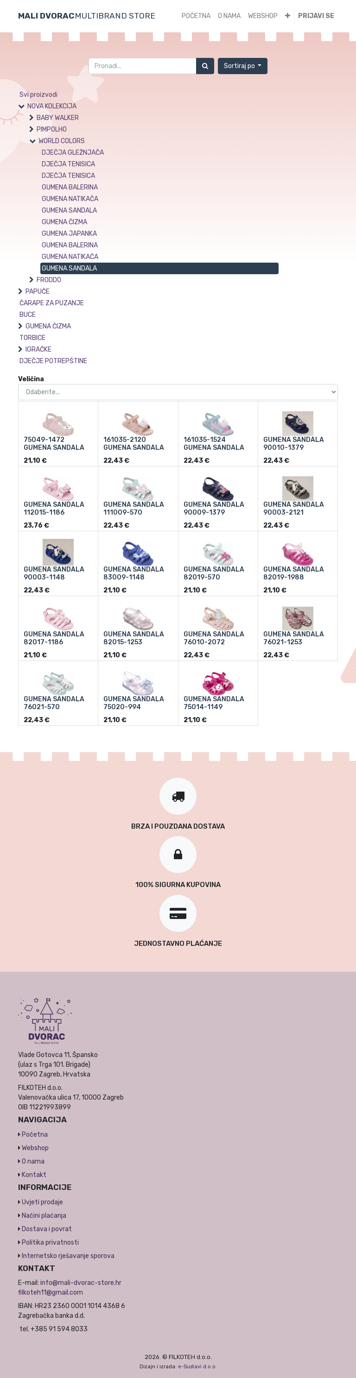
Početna (35, 1135)
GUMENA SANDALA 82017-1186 (54, 638)
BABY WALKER (58, 118)
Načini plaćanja (44, 1216)
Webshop (35, 1148)
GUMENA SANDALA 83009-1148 (133, 573)
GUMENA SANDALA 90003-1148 (54, 573)
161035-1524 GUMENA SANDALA (214, 444)
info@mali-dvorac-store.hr (80, 1283)
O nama (33, 1161)
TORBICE (32, 338)
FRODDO (49, 280)
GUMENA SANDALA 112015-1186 (54, 508)
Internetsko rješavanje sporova (68, 1256)
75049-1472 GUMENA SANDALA (54, 444)
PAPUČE (37, 292)
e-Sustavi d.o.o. (197, 1367)
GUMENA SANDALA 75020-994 (133, 703)
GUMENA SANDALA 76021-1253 (293, 638)
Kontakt (34, 1175)
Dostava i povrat (47, 1229)
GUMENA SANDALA (69, 210)
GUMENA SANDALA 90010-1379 (293, 444)
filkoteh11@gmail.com (50, 1292)
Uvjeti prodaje (42, 1202)
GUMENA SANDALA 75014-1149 (214, 703)
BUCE (27, 315)
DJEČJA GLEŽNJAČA (73, 153)
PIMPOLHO (52, 129)
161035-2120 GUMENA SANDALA (133, 444)
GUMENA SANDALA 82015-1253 (133, 638)
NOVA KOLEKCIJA (51, 106)
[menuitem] (196, 16)
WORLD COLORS (61, 141)
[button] (287, 16)
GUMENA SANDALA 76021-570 (54, 703)
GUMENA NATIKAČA (70, 199)
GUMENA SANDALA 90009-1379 (214, 508)
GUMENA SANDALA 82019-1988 (293, 573)
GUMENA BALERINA (70, 187)
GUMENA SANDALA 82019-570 (214, 573)
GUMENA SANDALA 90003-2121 (293, 508)
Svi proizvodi (38, 95)
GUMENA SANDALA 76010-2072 (214, 638)
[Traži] (205, 66)
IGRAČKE (38, 349)
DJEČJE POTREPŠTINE (53, 361)
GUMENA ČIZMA (64, 222)
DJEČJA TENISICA (68, 164)
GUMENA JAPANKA (69, 234)
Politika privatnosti (50, 1242)
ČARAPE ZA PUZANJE (51, 303)
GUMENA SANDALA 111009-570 (133, 508)
